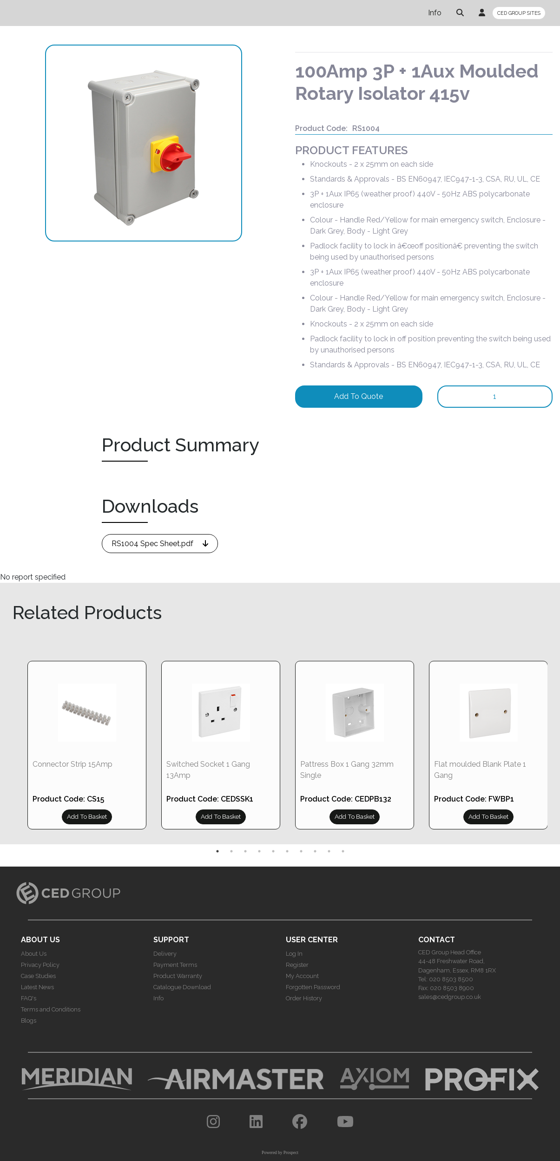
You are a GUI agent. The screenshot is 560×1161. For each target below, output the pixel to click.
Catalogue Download (182, 987)
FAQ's (28, 998)
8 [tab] (315, 851)
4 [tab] (259, 851)
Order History (304, 998)
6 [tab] (287, 851)
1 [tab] (217, 851)
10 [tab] (343, 851)
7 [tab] (301, 851)
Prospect (290, 1152)
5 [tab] (273, 851)
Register (297, 964)
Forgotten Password (313, 987)
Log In (294, 953)
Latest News (37, 987)
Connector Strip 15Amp (72, 764)
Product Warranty (177, 975)
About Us (33, 953)
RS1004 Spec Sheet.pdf (152, 543)
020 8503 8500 (451, 979)
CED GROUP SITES (518, 13)
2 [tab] (231, 851)
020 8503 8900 (452, 988)
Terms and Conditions (50, 1009)
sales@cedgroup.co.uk (449, 996)
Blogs (28, 1020)
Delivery (165, 953)
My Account (302, 975)
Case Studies (38, 975)
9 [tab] (329, 851)
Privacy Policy (40, 964)
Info (434, 12)
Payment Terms (175, 964)
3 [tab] (245, 851)
